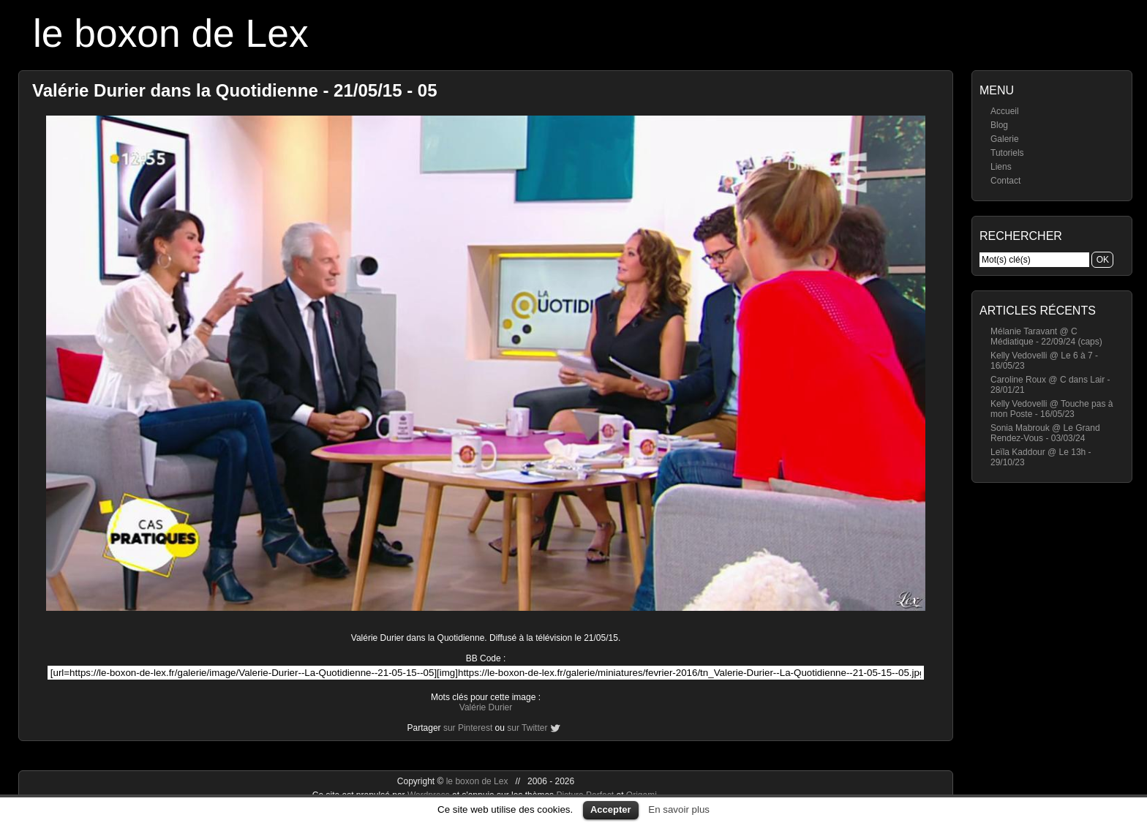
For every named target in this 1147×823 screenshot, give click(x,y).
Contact (1005, 181)
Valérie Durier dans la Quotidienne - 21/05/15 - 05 (234, 90)
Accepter (610, 809)
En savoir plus (679, 809)
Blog (999, 125)
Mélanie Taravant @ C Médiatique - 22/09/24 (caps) (1046, 336)
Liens (1001, 167)
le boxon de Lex (171, 33)
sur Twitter (527, 728)
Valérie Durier (485, 707)
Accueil (1004, 111)
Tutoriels (1007, 153)
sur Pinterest (467, 728)
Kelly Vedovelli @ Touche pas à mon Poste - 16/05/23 (1051, 409)
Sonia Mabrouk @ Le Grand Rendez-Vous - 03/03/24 (1045, 433)
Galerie (1004, 139)
